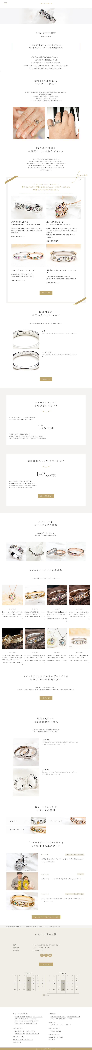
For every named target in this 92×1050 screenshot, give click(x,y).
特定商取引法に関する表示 (57, 1037)
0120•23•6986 (38, 950)
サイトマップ (52, 1039)
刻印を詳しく (46, 379)
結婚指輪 (22, 1016)
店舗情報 (46, 964)
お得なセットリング (37, 1016)
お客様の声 (68, 1024)
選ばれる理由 (53, 1022)
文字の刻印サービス (20, 1030)
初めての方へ (53, 1013)
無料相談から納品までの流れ (58, 1016)
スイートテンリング (19, 1018)
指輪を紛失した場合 (20, 1033)
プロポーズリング (19, 1020)
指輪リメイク (35, 1020)
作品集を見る (46, 293)
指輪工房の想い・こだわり (57, 1024)
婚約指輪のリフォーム (31, 1023)
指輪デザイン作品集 (19, 1036)
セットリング (29, 1016)
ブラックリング (27, 1020)
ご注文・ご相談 (17, 1041)
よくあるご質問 (54, 1018)
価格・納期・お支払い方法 (73, 1016)
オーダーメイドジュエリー (31, 1018)
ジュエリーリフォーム (20, 1023)
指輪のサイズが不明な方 (32, 1033)
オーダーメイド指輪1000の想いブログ (24, 1039)
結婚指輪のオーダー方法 (65, 1018)
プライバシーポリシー (55, 1034)
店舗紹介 (58, 1030)
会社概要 (52, 1030)
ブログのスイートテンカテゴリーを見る (46, 917)
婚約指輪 (17, 1016)
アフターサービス (30, 1030)
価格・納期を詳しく (46, 496)
